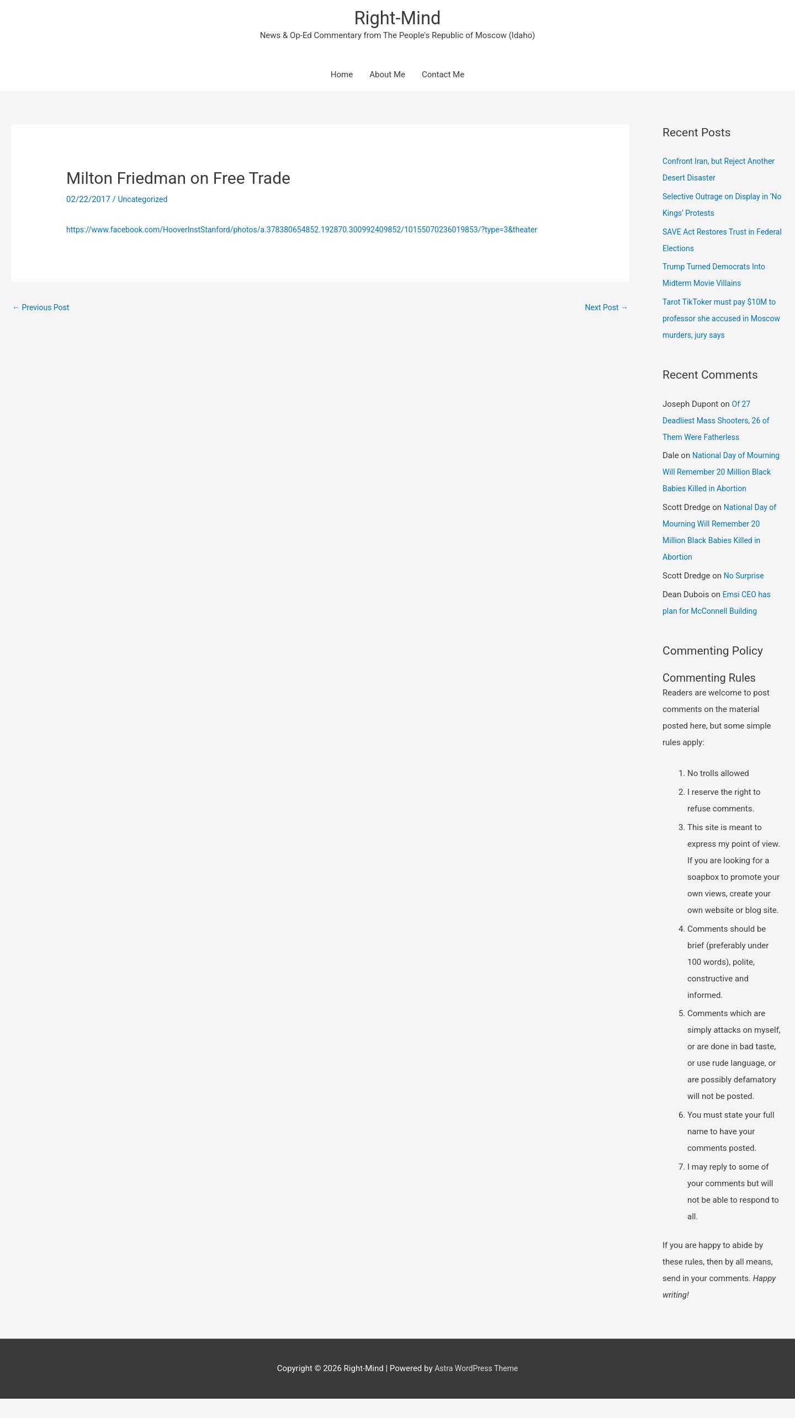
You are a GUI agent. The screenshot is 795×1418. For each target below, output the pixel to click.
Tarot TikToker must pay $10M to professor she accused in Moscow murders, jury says (723, 321)
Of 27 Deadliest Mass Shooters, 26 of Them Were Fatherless (719, 423)
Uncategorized (144, 202)
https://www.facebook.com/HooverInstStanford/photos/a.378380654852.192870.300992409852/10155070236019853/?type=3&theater (318, 232)
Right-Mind (397, 19)
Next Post (605, 310)
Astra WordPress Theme (476, 1388)
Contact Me (443, 77)
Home (342, 77)
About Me (387, 77)
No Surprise (745, 595)
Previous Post (42, 310)
